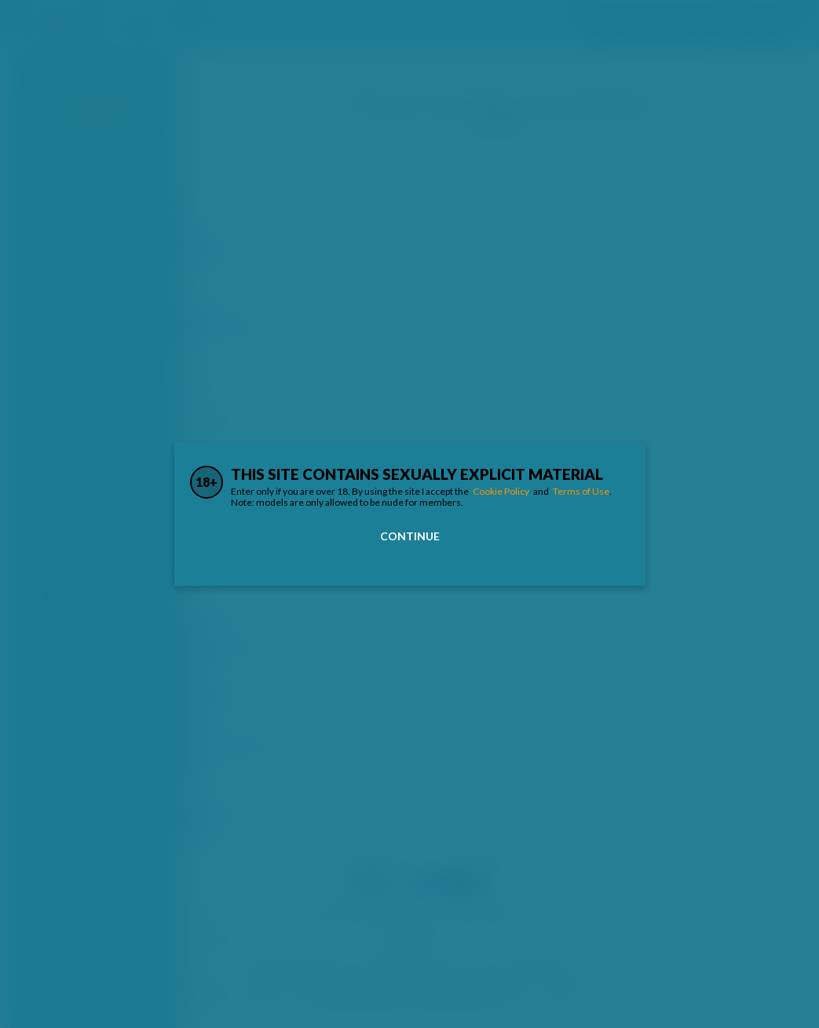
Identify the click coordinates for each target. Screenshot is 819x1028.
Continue (410, 536)
